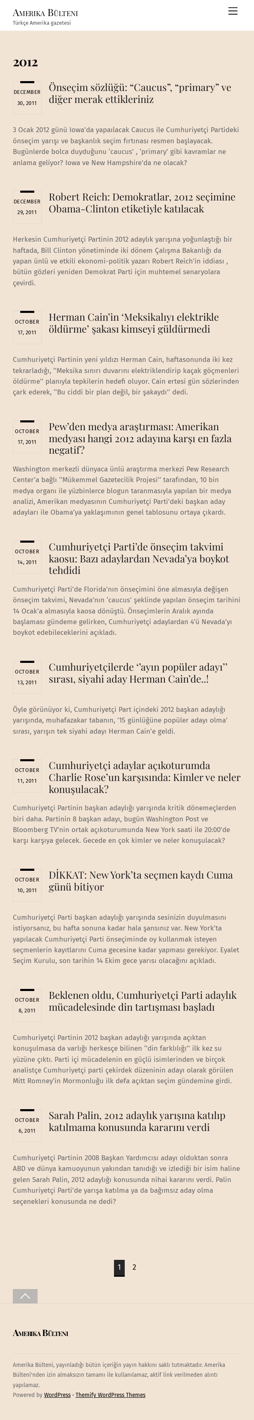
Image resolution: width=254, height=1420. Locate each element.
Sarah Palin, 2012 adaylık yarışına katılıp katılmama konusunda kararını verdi (137, 1120)
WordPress (57, 1395)
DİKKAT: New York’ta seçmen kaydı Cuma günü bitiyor (141, 880)
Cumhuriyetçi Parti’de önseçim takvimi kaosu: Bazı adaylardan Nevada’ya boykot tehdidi (139, 558)
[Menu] (233, 11)
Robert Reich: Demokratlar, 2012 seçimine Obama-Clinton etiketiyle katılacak (142, 202)
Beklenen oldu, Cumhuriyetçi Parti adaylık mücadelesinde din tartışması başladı (143, 1000)
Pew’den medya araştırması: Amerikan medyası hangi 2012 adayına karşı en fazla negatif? (140, 438)
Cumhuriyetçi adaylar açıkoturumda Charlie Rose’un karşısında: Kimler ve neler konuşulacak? (144, 776)
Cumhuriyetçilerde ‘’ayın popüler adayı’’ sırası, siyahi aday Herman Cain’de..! (138, 672)
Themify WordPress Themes (110, 1395)
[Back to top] (25, 1296)
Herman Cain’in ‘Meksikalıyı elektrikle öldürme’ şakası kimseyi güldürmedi (134, 322)
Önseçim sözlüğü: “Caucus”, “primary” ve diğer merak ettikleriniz (140, 92)
